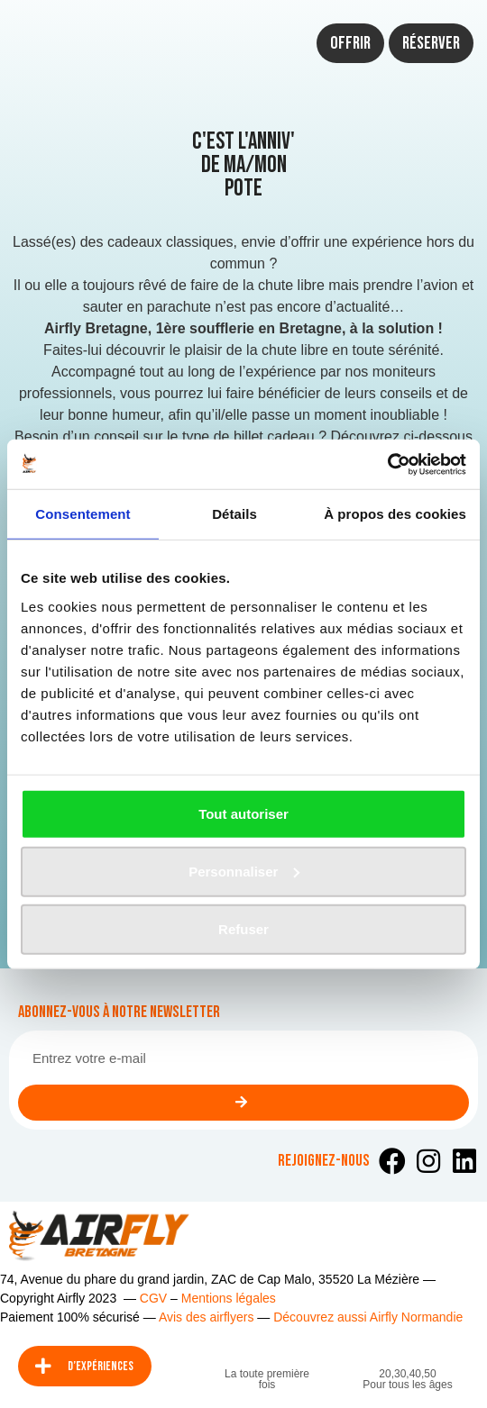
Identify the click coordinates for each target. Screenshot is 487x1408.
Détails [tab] (234, 514)
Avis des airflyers (206, 1317)
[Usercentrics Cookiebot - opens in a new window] (387, 464)
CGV (153, 1298)
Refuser (243, 928)
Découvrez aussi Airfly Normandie (368, 1317)
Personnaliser (243, 870)
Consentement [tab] (82, 514)
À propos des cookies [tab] (395, 514)
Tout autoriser (243, 813)
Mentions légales (228, 1298)
